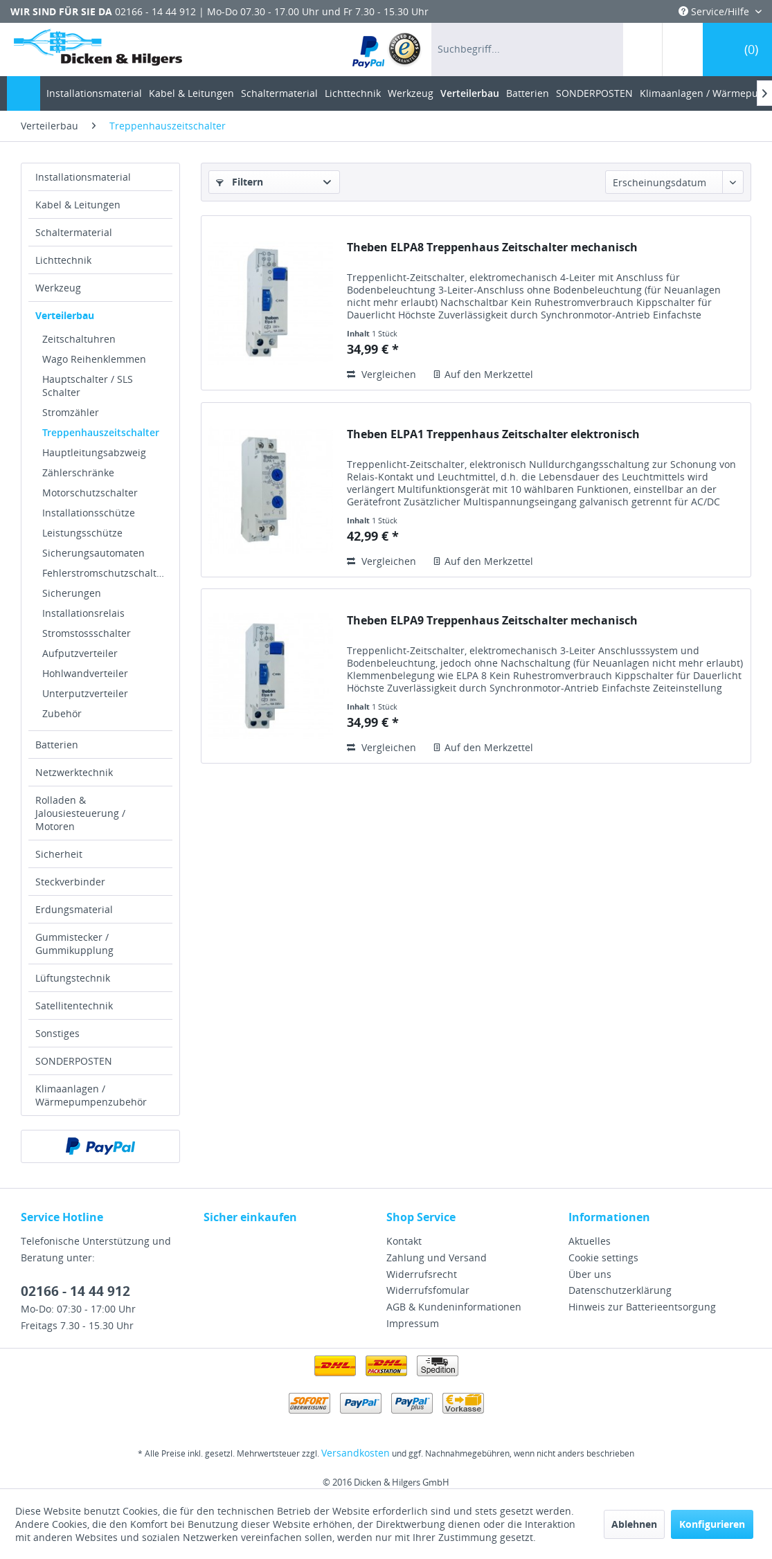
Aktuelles (589, 1240)
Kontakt (404, 1240)
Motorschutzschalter (90, 492)
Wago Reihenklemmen (94, 359)
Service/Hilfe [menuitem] (715, 11)
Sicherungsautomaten (93, 552)
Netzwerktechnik (74, 772)
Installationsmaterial (83, 176)
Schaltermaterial (73, 232)
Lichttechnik (63, 260)
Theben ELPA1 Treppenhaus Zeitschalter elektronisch (493, 434)
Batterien (56, 744)
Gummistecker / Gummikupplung (74, 943)
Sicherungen (71, 593)
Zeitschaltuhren (79, 338)
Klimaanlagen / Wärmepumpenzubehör (91, 1095)
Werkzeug (58, 287)
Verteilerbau (64, 315)
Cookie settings (603, 1257)
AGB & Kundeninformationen (453, 1306)
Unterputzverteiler (85, 693)
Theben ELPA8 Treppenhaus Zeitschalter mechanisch (492, 247)
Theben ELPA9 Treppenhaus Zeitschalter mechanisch (492, 620)
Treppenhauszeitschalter (100, 432)
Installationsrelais (83, 613)
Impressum (412, 1323)
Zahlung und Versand (436, 1257)
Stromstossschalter (86, 633)
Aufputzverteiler (80, 653)
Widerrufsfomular (427, 1290)
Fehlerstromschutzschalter (104, 572)
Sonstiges (57, 1033)
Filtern (239, 181)
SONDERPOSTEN (73, 1060)
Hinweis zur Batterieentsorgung (642, 1306)
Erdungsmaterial (74, 909)
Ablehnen (634, 1524)
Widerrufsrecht (421, 1274)
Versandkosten (355, 1452)
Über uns (589, 1274)
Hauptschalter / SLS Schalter (87, 385)
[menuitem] (387, 49)
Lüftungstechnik (72, 977)
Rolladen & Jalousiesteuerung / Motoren (80, 813)
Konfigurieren (712, 1524)
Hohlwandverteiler (85, 673)
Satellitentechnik (74, 1005)
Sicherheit (58, 853)
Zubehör (62, 713)
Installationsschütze (88, 512)
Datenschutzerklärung (620, 1290)
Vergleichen (381, 374)
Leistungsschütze (82, 532)
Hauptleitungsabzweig (94, 452)
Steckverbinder (70, 881)
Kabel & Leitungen (77, 204)
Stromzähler (70, 412)
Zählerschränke (78, 472)
